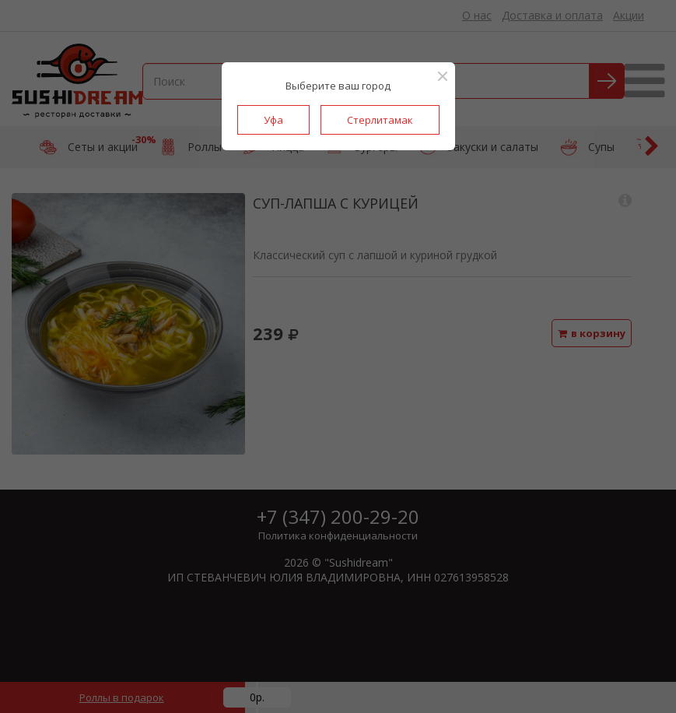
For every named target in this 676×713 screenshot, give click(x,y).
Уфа (273, 120)
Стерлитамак (380, 120)
